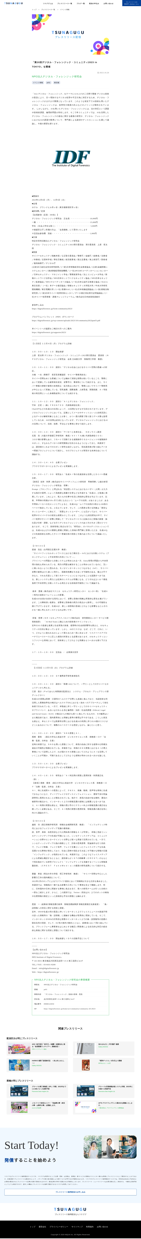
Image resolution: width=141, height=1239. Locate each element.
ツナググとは (48, 3)
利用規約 (90, 1227)
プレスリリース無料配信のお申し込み (70, 1192)
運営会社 (42, 1227)
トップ (34, 9)
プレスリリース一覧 (64, 3)
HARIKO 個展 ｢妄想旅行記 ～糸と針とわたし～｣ (48, 1062)
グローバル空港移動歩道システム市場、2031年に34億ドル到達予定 (115, 1088)
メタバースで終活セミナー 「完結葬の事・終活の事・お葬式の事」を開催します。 (48, 1104)
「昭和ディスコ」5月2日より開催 (110, 1061)
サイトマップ (77, 1227)
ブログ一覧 (81, 3)
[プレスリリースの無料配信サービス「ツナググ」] (14, 3)
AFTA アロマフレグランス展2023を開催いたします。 (115, 1104)
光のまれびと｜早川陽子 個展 (108, 1044)
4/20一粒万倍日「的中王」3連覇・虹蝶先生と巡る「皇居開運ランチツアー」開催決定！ (48, 1045)
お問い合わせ (108, 3)
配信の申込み (94, 3)
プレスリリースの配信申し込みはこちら (131, 3)
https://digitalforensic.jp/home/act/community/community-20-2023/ (70, 1009)
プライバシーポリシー (58, 1227)
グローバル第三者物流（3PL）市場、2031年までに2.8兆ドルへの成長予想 (49, 1088)
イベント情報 (64, 9)
